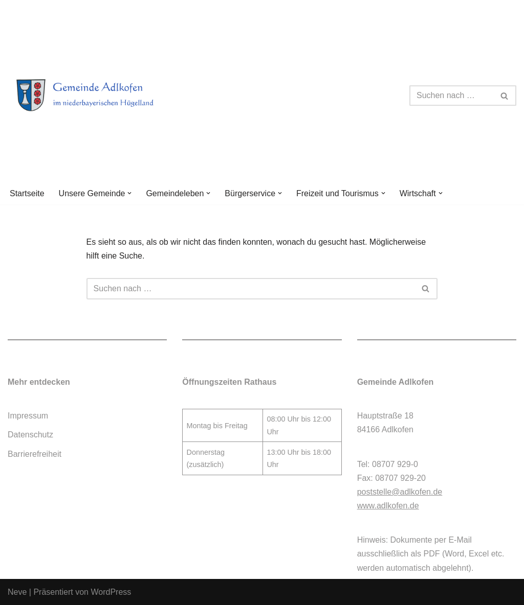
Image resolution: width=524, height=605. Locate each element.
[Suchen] (451, 95)
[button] (129, 193)
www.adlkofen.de (388, 505)
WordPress (111, 592)
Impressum (28, 415)
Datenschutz (30, 434)
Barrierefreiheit (34, 454)
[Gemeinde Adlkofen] (97, 95)
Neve (17, 592)
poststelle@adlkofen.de (400, 491)
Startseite (27, 193)
